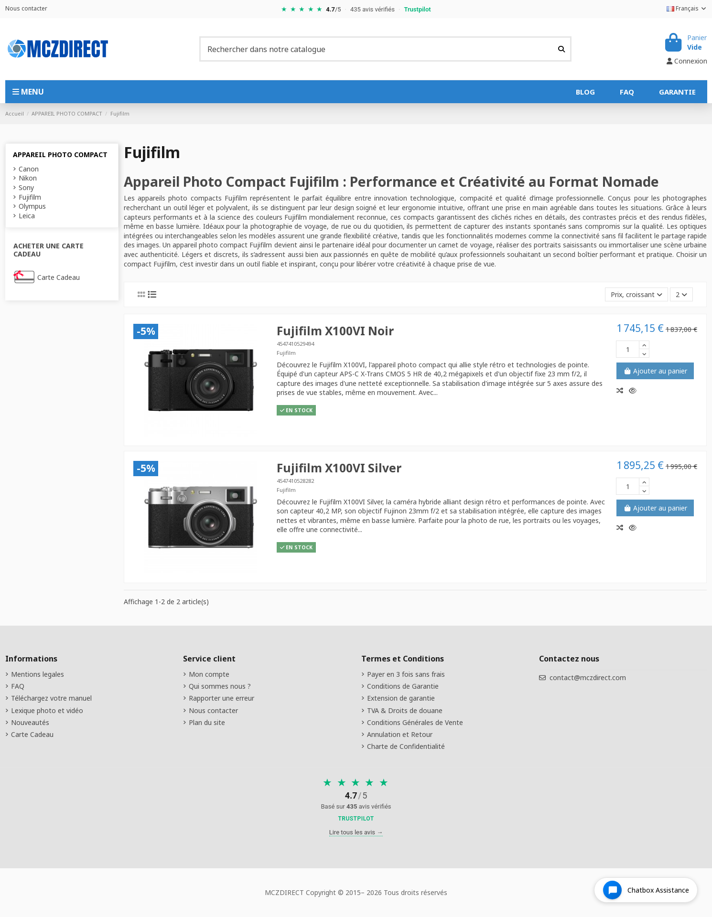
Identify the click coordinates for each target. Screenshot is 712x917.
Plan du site (207, 722)
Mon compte (209, 674)
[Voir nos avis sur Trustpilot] (356, 801)
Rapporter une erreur (221, 698)
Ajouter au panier (655, 370)
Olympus (32, 206)
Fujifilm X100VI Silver (339, 468)
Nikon (28, 177)
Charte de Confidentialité (406, 746)
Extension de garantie (401, 698)
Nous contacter (26, 8)
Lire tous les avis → (356, 832)
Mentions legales (37, 674)
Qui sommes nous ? (220, 686)
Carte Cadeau (58, 277)
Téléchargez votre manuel (51, 698)
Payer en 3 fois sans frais (406, 674)
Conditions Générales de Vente (415, 722)
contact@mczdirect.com (588, 677)
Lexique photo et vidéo (47, 710)
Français (687, 8)
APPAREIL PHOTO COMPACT (60, 154)
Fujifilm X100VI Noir (335, 331)
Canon (29, 168)
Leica (27, 215)
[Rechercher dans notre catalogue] (561, 48)
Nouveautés (30, 722)
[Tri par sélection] (636, 294)
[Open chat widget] (646, 890)
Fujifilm (286, 352)
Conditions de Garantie (403, 686)
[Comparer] (622, 390)
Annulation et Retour (399, 734)
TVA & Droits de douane (404, 710)
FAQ (17, 686)
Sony (26, 187)
